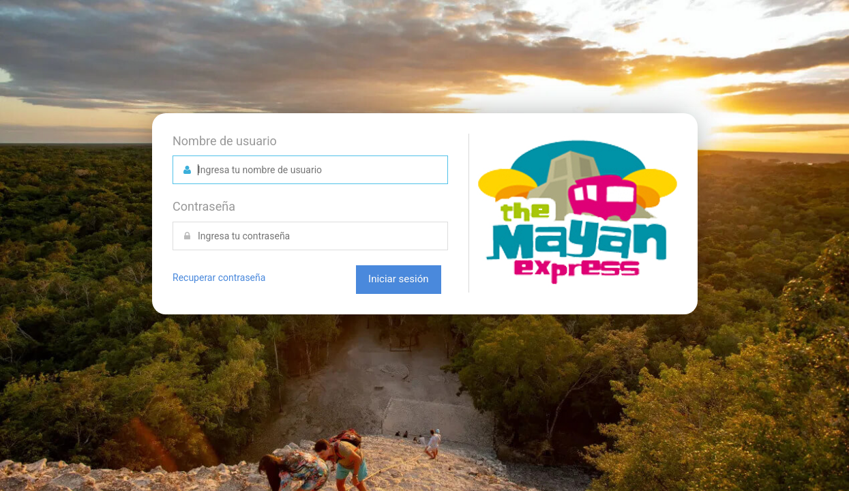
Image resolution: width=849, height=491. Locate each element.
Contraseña (204, 206)
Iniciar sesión (398, 279)
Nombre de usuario (225, 141)
